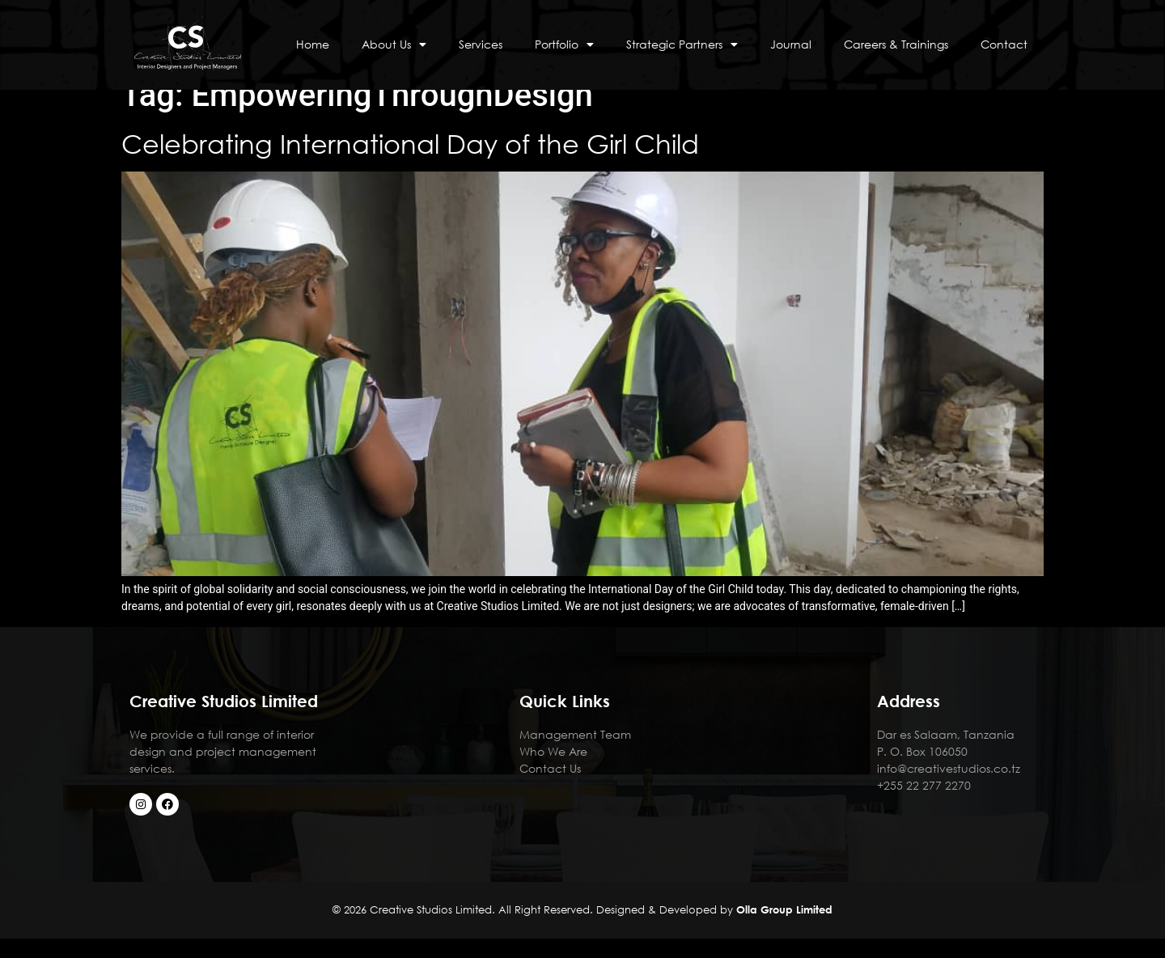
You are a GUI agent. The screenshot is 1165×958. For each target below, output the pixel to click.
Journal (790, 44)
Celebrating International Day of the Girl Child (413, 163)
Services (480, 44)
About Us (394, 44)
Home (312, 44)
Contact (1004, 44)
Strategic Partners (682, 44)
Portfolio (564, 44)
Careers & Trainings (896, 44)
